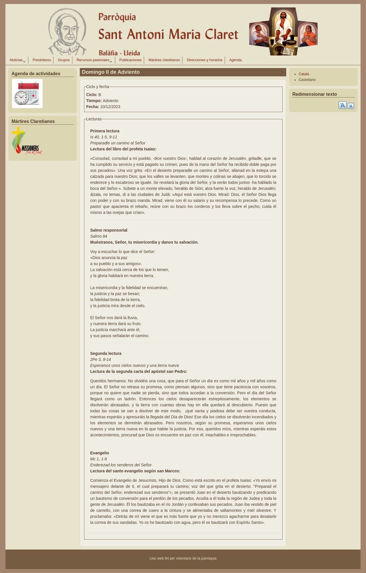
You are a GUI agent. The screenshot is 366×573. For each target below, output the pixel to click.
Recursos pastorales (93, 61)
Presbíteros (42, 60)
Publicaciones (131, 60)
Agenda (235, 60)
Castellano (307, 80)
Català (304, 74)
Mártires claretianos (164, 60)
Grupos (63, 60)
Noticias (16, 61)
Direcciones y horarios (204, 60)
